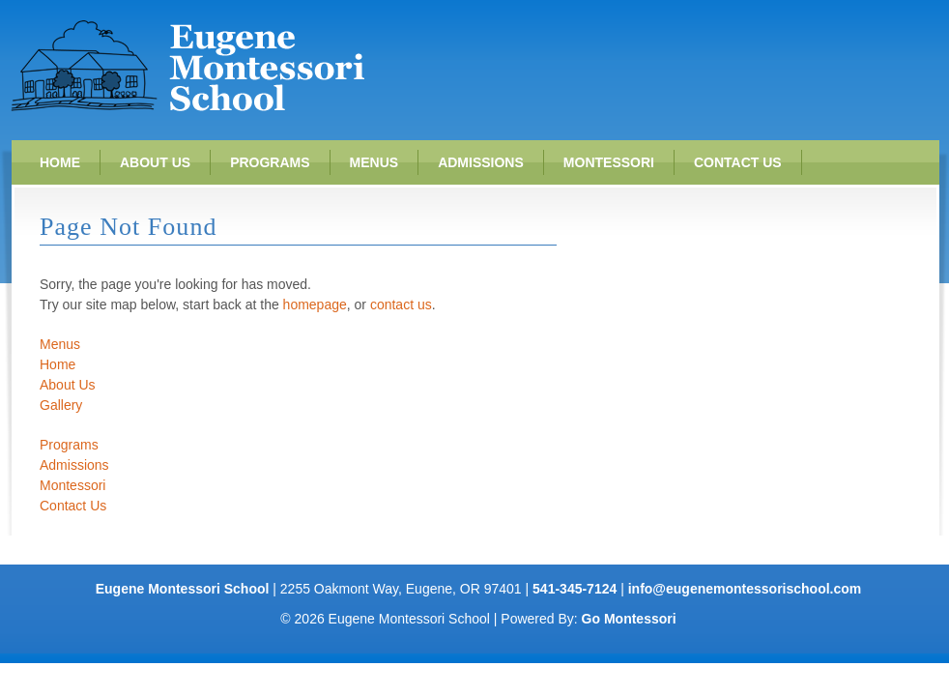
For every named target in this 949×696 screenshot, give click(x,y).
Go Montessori (629, 618)
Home (60, 162)
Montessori (608, 162)
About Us (155, 162)
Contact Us (738, 162)
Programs (269, 162)
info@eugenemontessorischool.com (745, 588)
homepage (315, 304)
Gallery (61, 405)
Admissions (481, 162)
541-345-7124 (574, 588)
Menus (374, 162)
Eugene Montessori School (187, 65)
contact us (401, 304)
